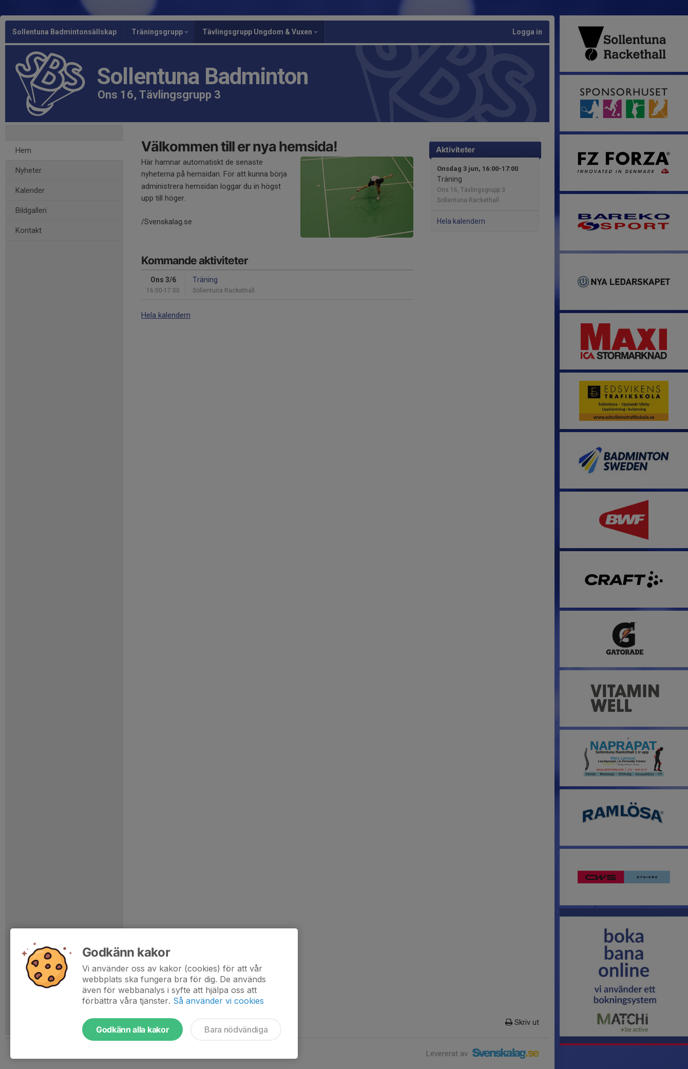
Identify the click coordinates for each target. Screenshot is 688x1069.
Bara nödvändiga (235, 1029)
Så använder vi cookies (218, 1001)
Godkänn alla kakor (132, 1029)
